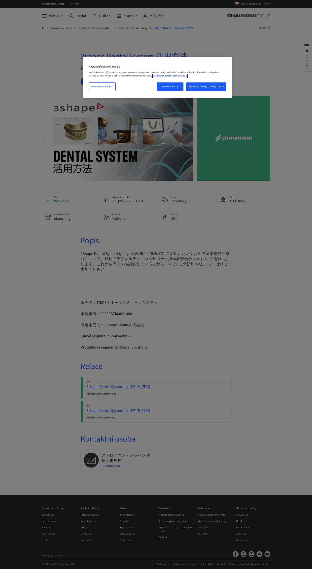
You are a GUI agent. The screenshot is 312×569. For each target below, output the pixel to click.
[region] (157, 77)
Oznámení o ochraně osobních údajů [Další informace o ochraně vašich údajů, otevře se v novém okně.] (170, 75)
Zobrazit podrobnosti (102, 86)
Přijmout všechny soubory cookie (206, 86)
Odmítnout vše (170, 86)
